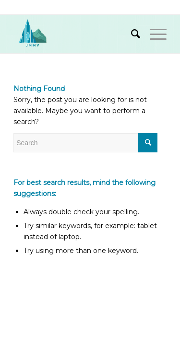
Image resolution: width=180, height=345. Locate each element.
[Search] (130, 34)
